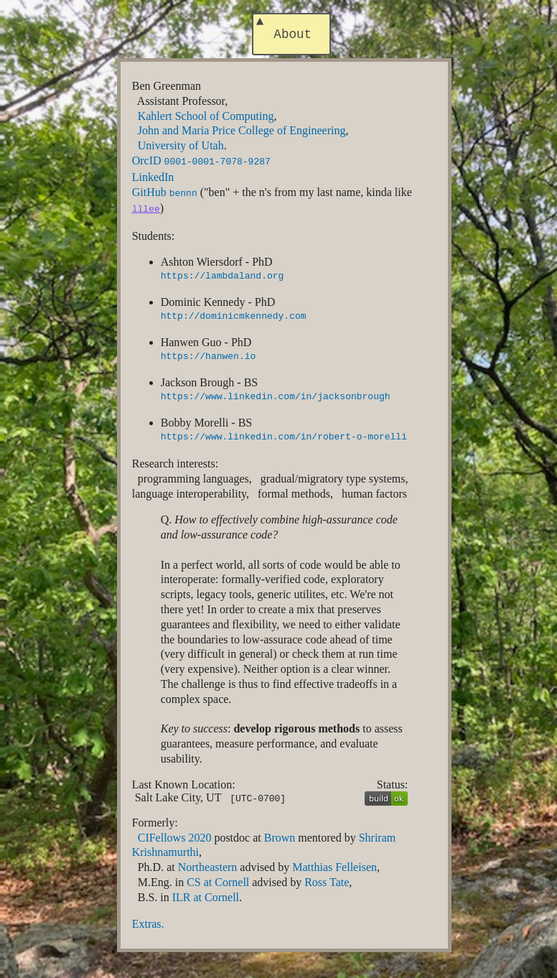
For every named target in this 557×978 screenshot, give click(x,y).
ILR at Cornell (205, 896)
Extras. (148, 922)
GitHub (164, 193)
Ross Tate (326, 881)
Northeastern (208, 866)
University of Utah (181, 148)
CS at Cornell (218, 881)
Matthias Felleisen (334, 866)
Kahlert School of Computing (206, 119)
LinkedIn (153, 178)
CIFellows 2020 (175, 836)
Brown (280, 836)
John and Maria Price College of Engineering (242, 133)
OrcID (201, 163)
